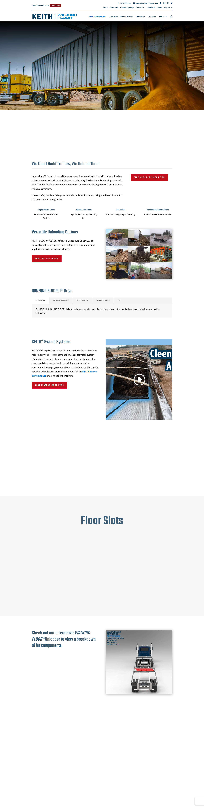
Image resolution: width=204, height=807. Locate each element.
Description (40, 300)
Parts (161, 16)
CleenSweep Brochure (49, 385)
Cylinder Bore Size (61, 300)
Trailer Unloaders (97, 16)
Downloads (151, 8)
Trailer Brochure (46, 258)
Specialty (140, 16)
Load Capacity (82, 300)
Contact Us (140, 8)
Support (152, 16)
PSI (119, 300)
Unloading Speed (103, 300)
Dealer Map (55, 6)
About (105, 8)
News (160, 8)
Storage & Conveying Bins (121, 16)
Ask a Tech (114, 8)
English (167, 8)
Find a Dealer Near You (149, 177)
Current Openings (127, 8)
